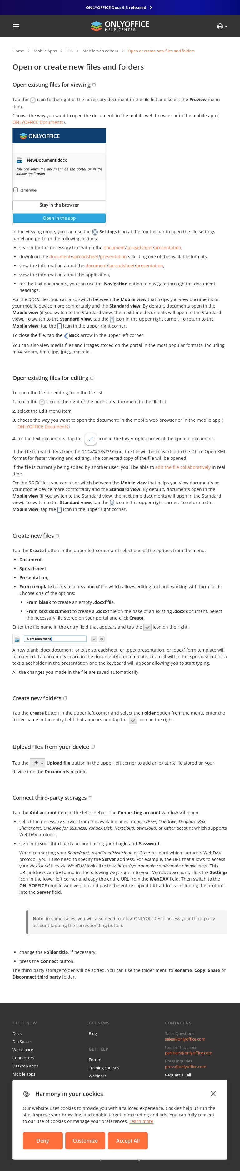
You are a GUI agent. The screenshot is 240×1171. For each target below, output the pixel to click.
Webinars (97, 1076)
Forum (95, 1059)
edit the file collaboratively (183, 467)
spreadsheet (140, 247)
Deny (43, 1140)
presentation (167, 247)
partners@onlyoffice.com (188, 1053)
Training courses (104, 1068)
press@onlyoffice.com (185, 1066)
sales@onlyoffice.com (185, 1039)
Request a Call (178, 1075)
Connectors (23, 1058)
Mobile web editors (100, 51)
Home (18, 51)
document (114, 247)
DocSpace (21, 1041)
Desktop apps (25, 1066)
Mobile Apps (45, 51)
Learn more (141, 1121)
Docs (17, 1033)
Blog (93, 1033)
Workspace (22, 1049)
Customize (85, 1140)
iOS (70, 51)
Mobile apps (23, 1074)
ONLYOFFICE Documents (37, 122)
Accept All (128, 1140)
